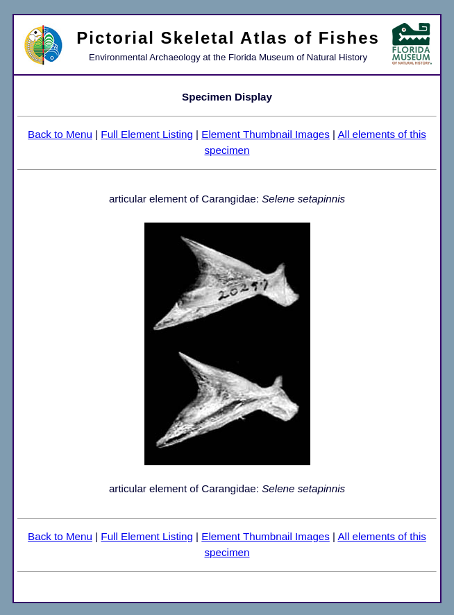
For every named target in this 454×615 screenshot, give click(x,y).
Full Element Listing (147, 134)
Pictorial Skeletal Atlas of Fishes (228, 37)
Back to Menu (60, 134)
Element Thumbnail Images (265, 134)
